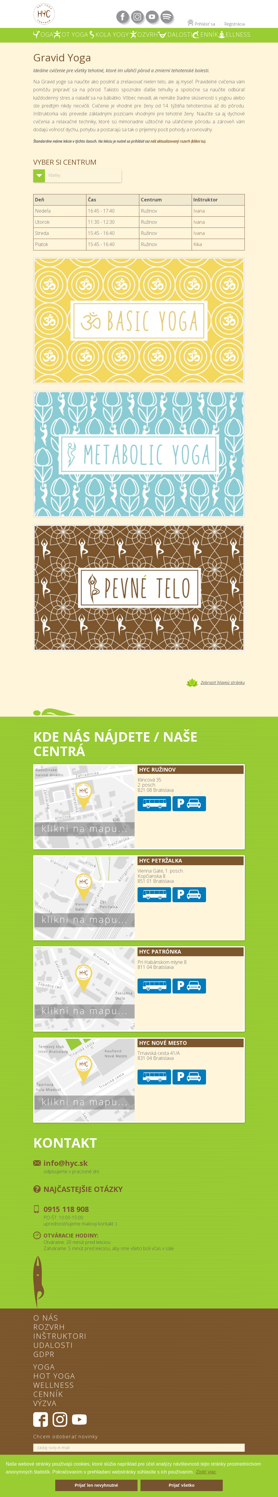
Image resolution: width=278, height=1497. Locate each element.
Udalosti (53, 1346)
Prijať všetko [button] (182, 1485)
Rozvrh (49, 1327)
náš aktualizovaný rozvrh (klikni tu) (177, 141)
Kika (197, 244)
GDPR (44, 1355)
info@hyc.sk (65, 1163)
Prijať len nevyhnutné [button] (96, 1485)
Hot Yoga (54, 1377)
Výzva (45, 1404)
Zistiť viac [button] (206, 1471)
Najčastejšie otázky (83, 1189)
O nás (45, 1318)
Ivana (199, 211)
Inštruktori (60, 1337)
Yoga (44, 1367)
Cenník (48, 1395)
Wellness (53, 1386)
